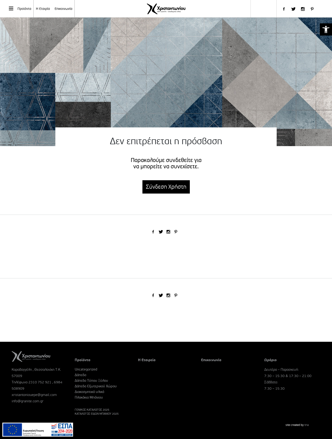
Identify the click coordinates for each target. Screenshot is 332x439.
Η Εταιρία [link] (43, 9)
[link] (326, 29)
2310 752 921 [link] (39, 382)
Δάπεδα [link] (80, 375)
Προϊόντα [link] (19, 8)
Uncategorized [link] (86, 369)
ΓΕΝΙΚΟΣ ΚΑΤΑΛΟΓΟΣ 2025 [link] (92, 410)
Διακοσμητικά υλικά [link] (89, 392)
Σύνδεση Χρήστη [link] (166, 187)
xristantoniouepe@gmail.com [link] (34, 395)
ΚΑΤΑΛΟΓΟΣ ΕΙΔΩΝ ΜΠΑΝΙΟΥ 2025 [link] (97, 414)
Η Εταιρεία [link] (146, 360)
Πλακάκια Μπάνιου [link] (89, 397)
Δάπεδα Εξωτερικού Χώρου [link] (96, 386)
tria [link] (306, 425)
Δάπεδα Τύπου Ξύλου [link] (91, 380)
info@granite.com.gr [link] (27, 401)
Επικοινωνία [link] (63, 9)
